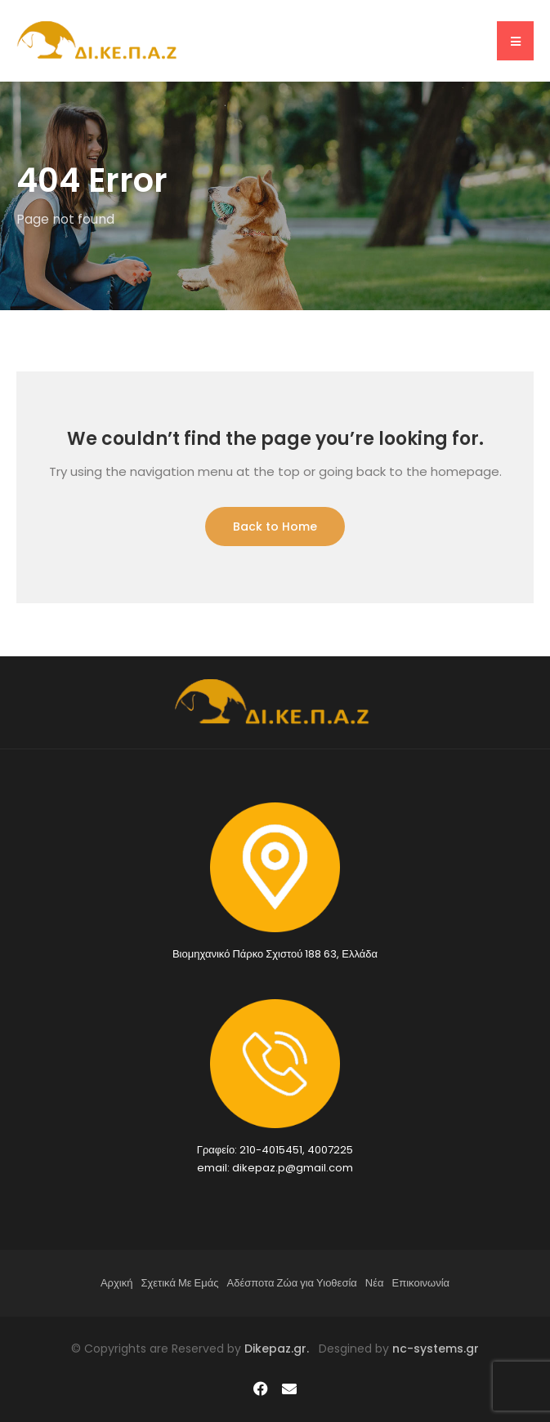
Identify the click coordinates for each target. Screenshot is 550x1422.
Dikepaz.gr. (281, 1348)
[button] (515, 40)
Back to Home (275, 526)
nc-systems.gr (434, 1348)
